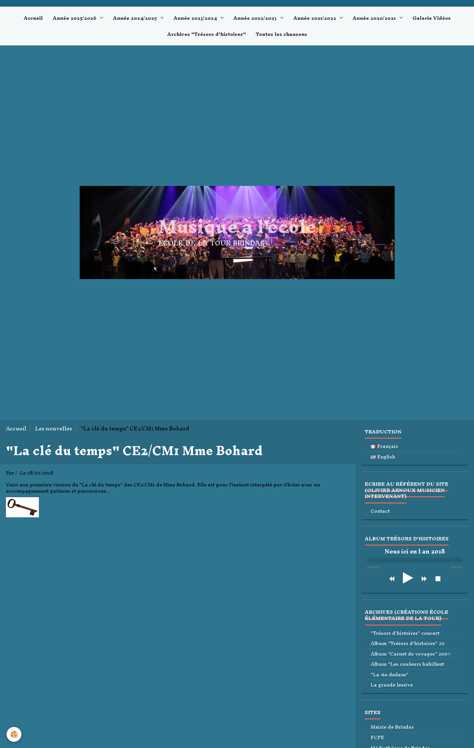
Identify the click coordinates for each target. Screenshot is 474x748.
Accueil (33, 18)
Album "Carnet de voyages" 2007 (411, 654)
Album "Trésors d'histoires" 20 (408, 643)
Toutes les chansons (281, 34)
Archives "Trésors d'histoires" (206, 34)
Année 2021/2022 (315, 18)
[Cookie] (14, 734)
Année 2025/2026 (75, 18)
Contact (380, 511)
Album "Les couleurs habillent (407, 664)
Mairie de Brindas (392, 727)
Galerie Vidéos (431, 18)
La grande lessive (392, 685)
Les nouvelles (53, 429)
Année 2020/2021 (375, 18)
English (383, 457)
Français (384, 446)
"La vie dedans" (389, 675)
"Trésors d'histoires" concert (405, 633)
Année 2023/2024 (195, 18)
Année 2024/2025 (135, 18)
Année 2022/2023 (255, 18)
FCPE (377, 738)
